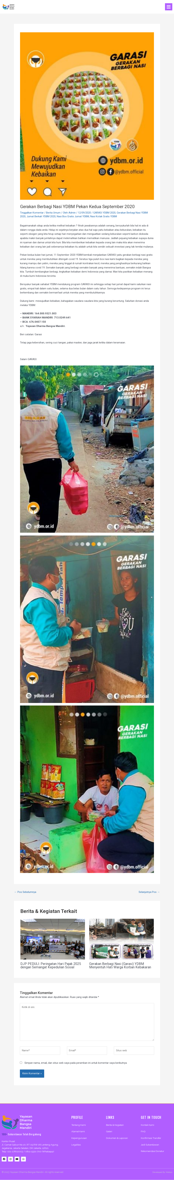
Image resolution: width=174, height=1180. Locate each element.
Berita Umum (53, 212)
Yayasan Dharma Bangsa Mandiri (27, 1172)
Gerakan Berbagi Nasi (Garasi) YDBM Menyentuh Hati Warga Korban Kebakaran (120, 965)
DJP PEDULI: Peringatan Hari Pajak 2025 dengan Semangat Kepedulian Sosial (50, 965)
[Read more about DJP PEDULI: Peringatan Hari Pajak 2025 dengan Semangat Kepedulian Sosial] (52, 938)
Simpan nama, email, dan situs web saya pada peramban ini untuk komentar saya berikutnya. (75, 1062)
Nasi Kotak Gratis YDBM (103, 216)
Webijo (169, 1172)
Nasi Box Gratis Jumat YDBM (73, 216)
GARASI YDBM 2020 (104, 212)
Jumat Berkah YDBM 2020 (41, 216)
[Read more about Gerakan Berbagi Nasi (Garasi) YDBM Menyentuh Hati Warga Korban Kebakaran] (121, 938)
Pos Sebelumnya (25, 892)
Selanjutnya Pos (149, 892)
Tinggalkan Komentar (32, 212)
